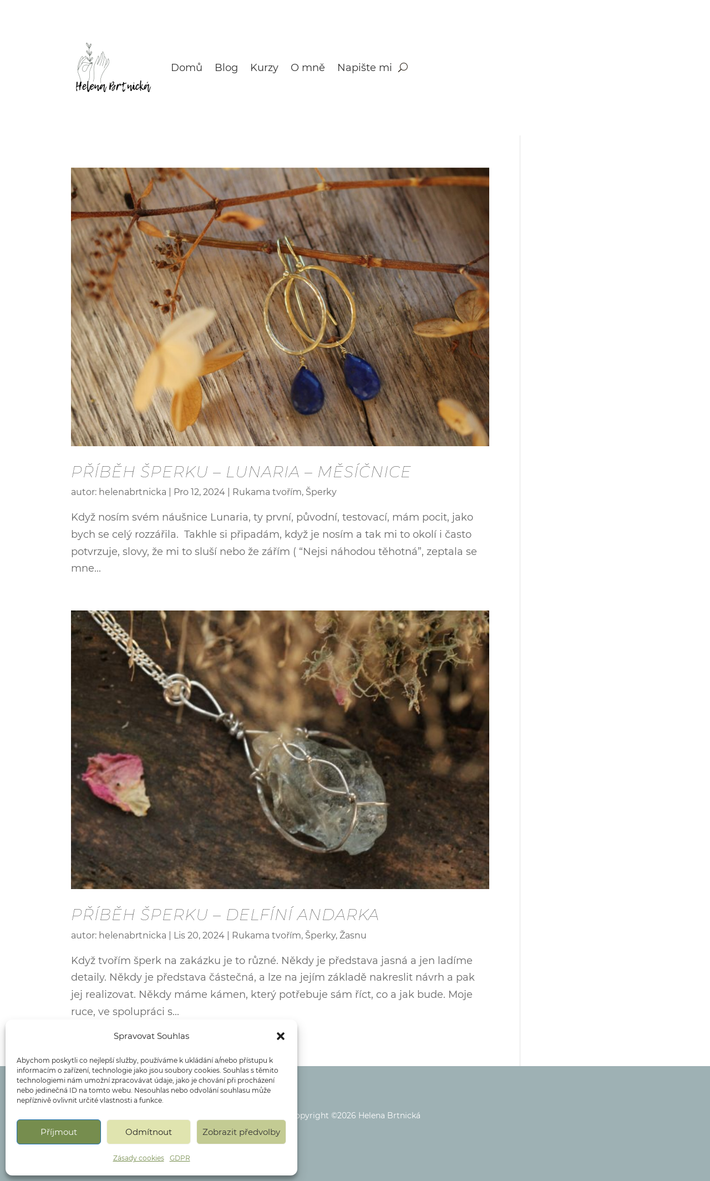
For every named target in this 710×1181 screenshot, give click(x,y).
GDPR (180, 1158)
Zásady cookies (138, 1158)
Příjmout (58, 1132)
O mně (308, 68)
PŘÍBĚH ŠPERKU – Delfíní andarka (225, 914)
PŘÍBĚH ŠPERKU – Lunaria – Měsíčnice (241, 471)
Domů (186, 68)
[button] (280, 1036)
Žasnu (353, 935)
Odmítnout (148, 1132)
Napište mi (364, 68)
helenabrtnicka (132, 492)
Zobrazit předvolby (241, 1132)
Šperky (321, 492)
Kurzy (264, 68)
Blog (226, 68)
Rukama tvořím (267, 492)
